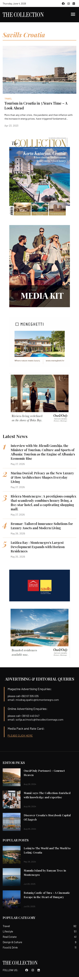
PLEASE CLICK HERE (20, 735)
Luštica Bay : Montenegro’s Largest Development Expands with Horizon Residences (38, 546)
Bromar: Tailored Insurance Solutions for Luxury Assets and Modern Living (42, 526)
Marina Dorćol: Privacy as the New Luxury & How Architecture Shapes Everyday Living (42, 477)
